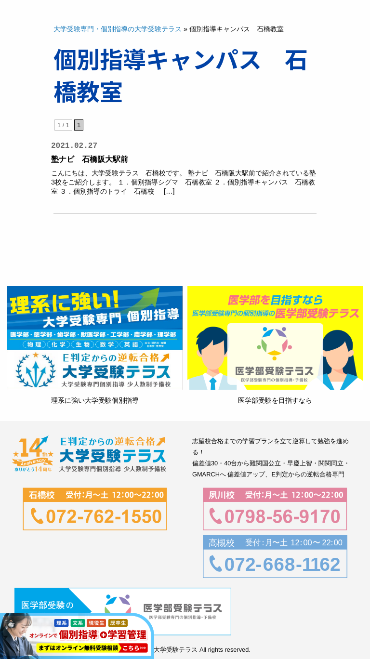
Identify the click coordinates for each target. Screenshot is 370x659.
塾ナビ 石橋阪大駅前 (93, 159)
